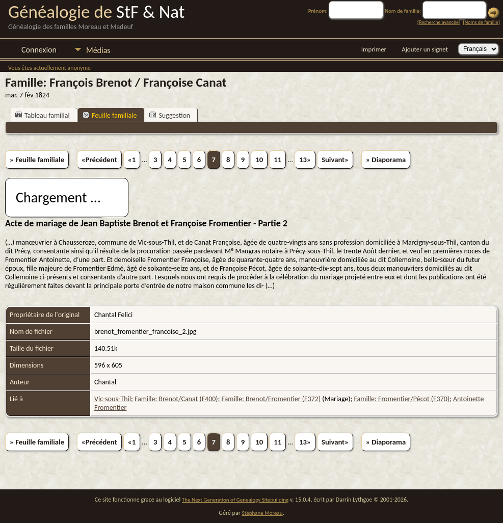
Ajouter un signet (425, 49)
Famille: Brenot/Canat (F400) (176, 399)
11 (277, 159)
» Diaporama (386, 159)
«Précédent (99, 159)
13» (305, 159)
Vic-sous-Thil (112, 399)
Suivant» (335, 159)
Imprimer (373, 49)
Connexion (39, 50)
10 (259, 159)
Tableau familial (42, 115)
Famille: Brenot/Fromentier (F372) (271, 399)
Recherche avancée (439, 22)
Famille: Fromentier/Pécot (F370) (401, 399)
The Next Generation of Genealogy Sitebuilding (235, 499)
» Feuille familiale (37, 159)
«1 (132, 159)
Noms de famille (481, 22)
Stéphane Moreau (262, 513)
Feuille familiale (110, 115)
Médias (98, 50)
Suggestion (169, 115)
